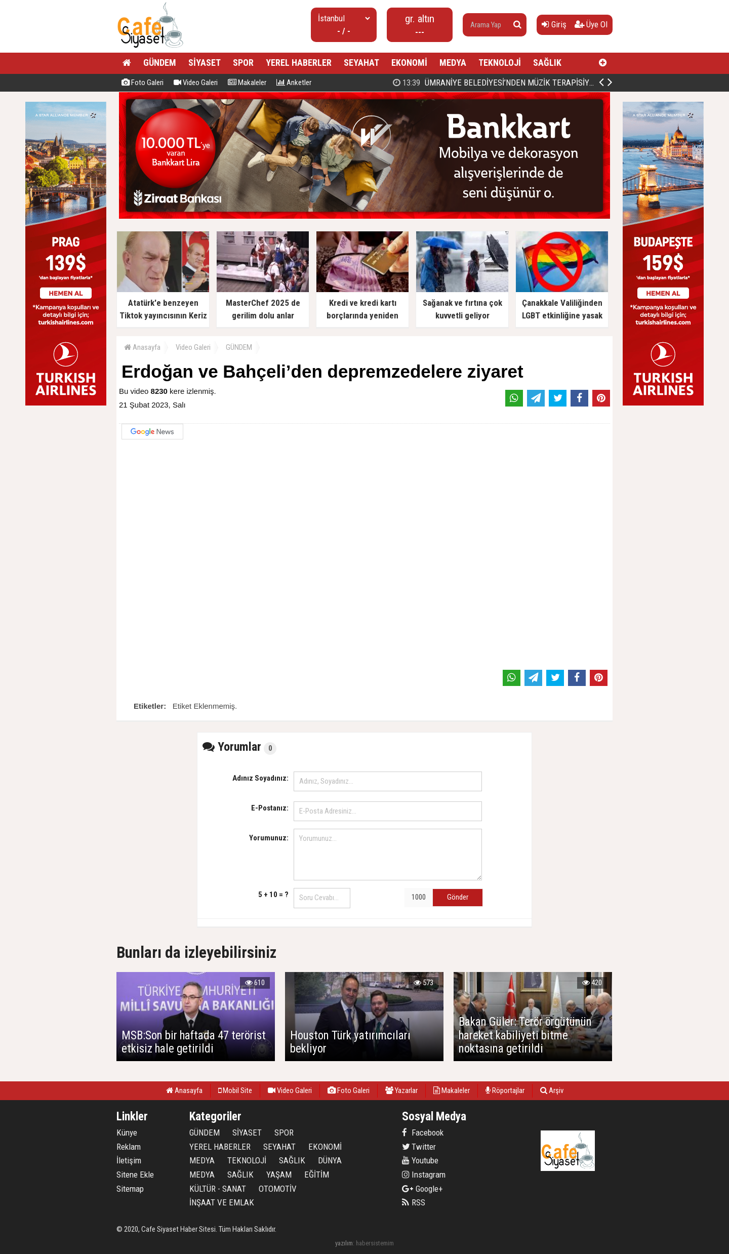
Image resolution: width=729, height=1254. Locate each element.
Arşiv (551, 1090)
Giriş (554, 24)
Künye (126, 1132)
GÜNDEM (159, 62)
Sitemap (130, 1189)
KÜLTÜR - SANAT (217, 1189)
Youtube (420, 1160)
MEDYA (452, 62)
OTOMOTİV (278, 1189)
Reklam (128, 1147)
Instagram (424, 1174)
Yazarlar (401, 1090)
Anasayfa (142, 347)
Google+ (422, 1189)
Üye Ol (591, 24)
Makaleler (247, 82)
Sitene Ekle (135, 1174)
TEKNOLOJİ (499, 62)
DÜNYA (330, 1160)
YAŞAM (279, 1174)
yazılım (344, 1243)
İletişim (128, 1160)
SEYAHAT (361, 62)
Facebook (422, 1132)
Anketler (293, 82)
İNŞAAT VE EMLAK (221, 1202)
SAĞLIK (547, 62)
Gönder (457, 897)
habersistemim (375, 1243)
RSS (413, 1202)
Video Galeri (196, 82)
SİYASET (204, 62)
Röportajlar (504, 1090)
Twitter (419, 1147)
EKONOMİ (409, 62)
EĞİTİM (316, 1174)
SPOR (243, 62)
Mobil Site (235, 1090)
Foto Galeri (143, 82)
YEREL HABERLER (299, 62)
